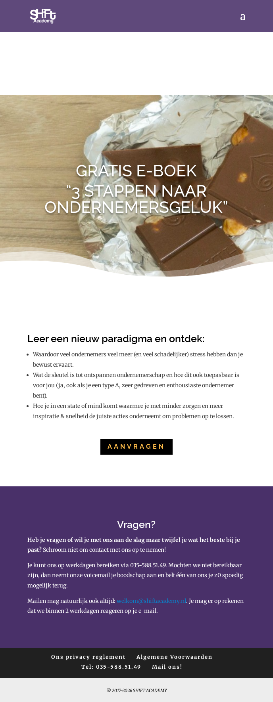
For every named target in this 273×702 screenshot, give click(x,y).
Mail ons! (167, 667)
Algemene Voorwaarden (174, 657)
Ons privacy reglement (88, 657)
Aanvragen (136, 446)
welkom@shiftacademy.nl (151, 600)
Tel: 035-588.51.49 (111, 667)
